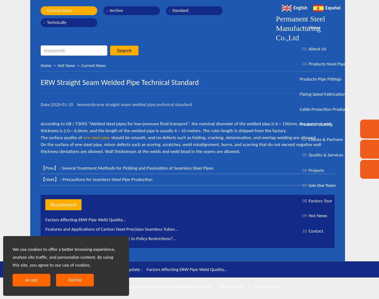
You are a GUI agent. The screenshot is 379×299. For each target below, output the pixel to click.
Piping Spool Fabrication (323, 94)
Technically (56, 22)
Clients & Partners (321, 139)
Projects (312, 170)
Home (46, 65)
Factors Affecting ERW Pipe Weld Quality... (85, 220)
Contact (311, 231)
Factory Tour (316, 201)
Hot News (66, 65)
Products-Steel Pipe (323, 64)
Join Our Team (318, 185)
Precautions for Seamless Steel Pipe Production (108, 179)
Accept (31, 280)
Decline (75, 280)
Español (327, 8)
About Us (313, 49)
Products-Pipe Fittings (320, 79)
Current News (59, 10)
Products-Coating (316, 124)
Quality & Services (321, 155)
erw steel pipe (96, 137)
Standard (180, 10)
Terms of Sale (231, 287)
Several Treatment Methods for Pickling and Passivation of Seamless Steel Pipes (137, 168)
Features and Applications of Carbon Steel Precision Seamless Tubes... (111, 229)
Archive (116, 10)
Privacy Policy (267, 287)
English (294, 8)
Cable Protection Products (324, 109)
